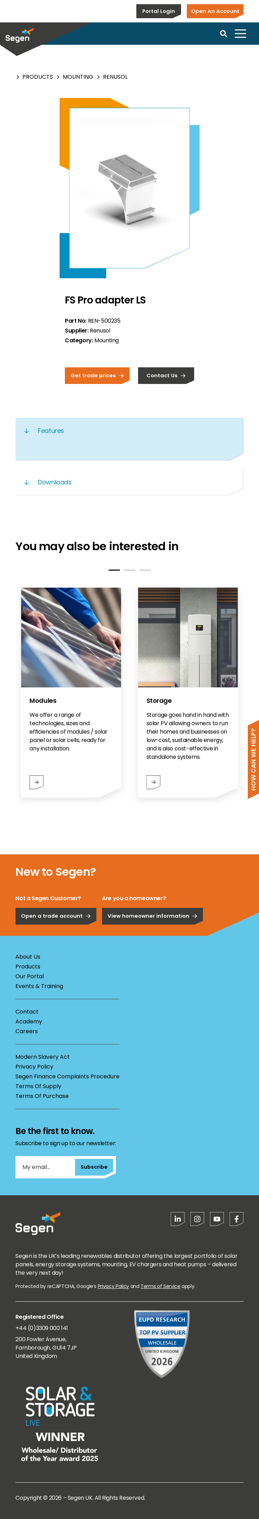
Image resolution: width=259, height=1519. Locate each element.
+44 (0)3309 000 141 (41, 1328)
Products (37, 77)
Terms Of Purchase (42, 1096)
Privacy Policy (34, 1067)
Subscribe (94, 1166)
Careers (26, 1031)
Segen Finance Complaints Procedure (67, 1076)
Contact (27, 1012)
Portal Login (158, 11)
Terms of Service (160, 1286)
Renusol (115, 77)
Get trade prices (97, 375)
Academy (28, 1021)
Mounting (78, 77)
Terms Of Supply (38, 1086)
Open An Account (215, 11)
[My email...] (45, 1167)
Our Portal (29, 976)
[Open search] (223, 33)
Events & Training (39, 986)
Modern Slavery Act (42, 1057)
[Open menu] (240, 33)
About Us (27, 957)
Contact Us (166, 375)
